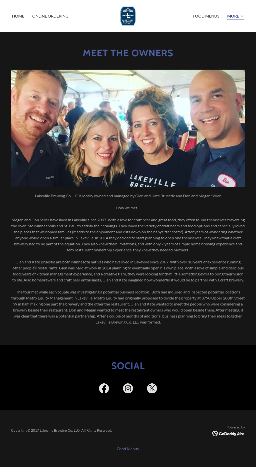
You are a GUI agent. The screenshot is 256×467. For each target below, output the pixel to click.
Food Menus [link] (206, 16)
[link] (128, 15)
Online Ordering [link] (50, 16)
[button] (235, 16)
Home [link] (18, 16)
